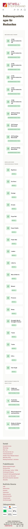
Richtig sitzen (6, 468)
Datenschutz (6, 488)
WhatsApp (5, 448)
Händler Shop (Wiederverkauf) (11, 455)
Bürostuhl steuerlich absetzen (10, 477)
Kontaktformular (7, 446)
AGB (4, 486)
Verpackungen (6, 498)
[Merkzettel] (18, 9)
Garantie (5, 490)
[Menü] (3, 9)
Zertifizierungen (7, 500)
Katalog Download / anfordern (11, 459)
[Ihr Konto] (21, 9)
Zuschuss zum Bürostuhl (9, 476)
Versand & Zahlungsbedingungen (11, 474)
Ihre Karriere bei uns (8, 451)
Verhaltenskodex (7, 496)
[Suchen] (14, 9)
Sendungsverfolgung (8, 472)
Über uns (5, 450)
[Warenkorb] (25, 9)
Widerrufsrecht (7, 494)
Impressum (6, 492)
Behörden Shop (7, 457)
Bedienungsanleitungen (9, 466)
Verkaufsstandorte (8, 453)
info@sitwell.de (8, 525)
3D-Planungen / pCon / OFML (10, 470)
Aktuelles (5, 479)
